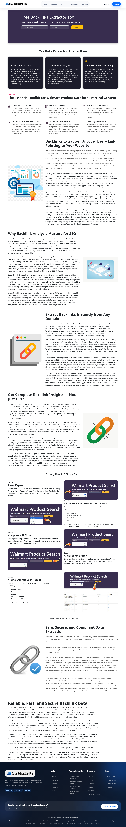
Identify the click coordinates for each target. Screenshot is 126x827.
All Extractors (73, 4)
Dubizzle (91, 784)
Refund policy (111, 784)
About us (55, 787)
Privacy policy (111, 780)
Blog (53, 791)
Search (77, 27)
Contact (85, 4)
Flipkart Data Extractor (74, 792)
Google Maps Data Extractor (76, 782)
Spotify (90, 776)
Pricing (63, 4)
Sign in (106, 4)
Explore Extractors (109, 806)
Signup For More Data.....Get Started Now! (63, 618)
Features (54, 4)
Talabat (90, 787)
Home (45, 4)
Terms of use (111, 776)
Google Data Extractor (74, 777)
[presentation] (36, 34)
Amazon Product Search (75, 787)
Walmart (91, 791)
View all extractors (94, 794)
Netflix (90, 780)
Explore (116, 4)
